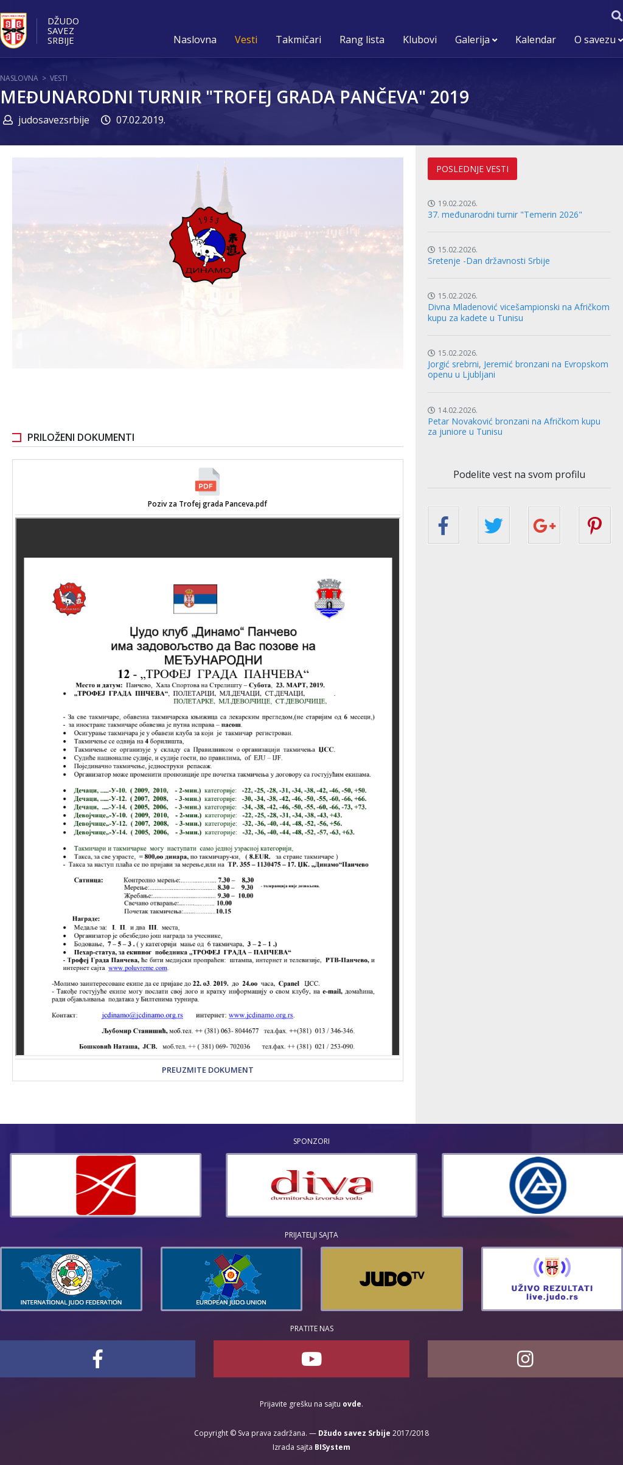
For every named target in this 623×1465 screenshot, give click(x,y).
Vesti (246, 39)
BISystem (332, 1447)
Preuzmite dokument (208, 1069)
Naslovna (195, 39)
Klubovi (420, 39)
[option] (231, 1185)
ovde (352, 1404)
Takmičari (298, 39)
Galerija (476, 39)
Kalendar (535, 39)
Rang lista (362, 39)
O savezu (598, 39)
